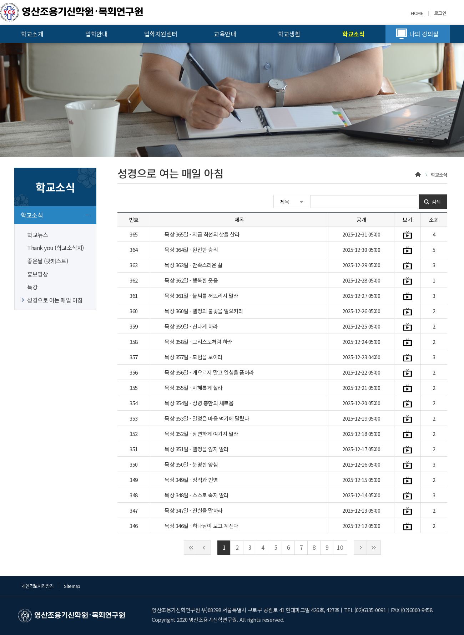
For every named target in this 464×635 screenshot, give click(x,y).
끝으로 (374, 547)
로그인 (440, 13)
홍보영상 (37, 274)
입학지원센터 (160, 33)
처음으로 (191, 547)
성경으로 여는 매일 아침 (55, 300)
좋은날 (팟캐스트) (47, 260)
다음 (361, 547)
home (418, 175)
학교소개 (32, 33)
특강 (32, 287)
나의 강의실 (424, 33)
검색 (436, 201)
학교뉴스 (37, 234)
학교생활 (289, 33)
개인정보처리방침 (37, 586)
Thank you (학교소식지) (55, 247)
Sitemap (72, 586)
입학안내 (96, 33)
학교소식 (353, 33)
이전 (204, 547)
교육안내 (225, 33)
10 (340, 547)
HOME (417, 13)
